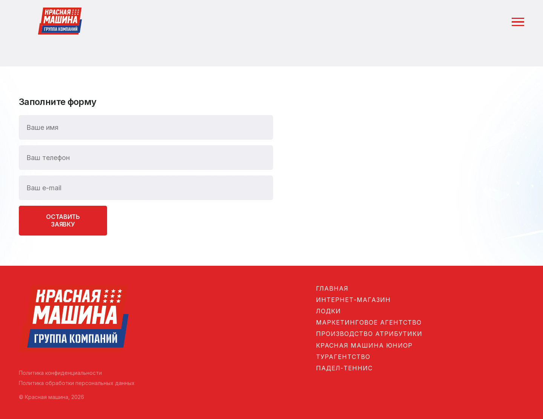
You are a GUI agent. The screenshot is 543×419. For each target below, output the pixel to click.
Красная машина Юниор (364, 345)
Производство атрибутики (369, 333)
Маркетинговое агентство (369, 322)
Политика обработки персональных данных (77, 383)
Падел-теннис (344, 368)
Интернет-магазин (353, 299)
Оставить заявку (63, 220)
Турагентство (343, 356)
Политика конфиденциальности (60, 373)
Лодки (328, 311)
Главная (332, 288)
